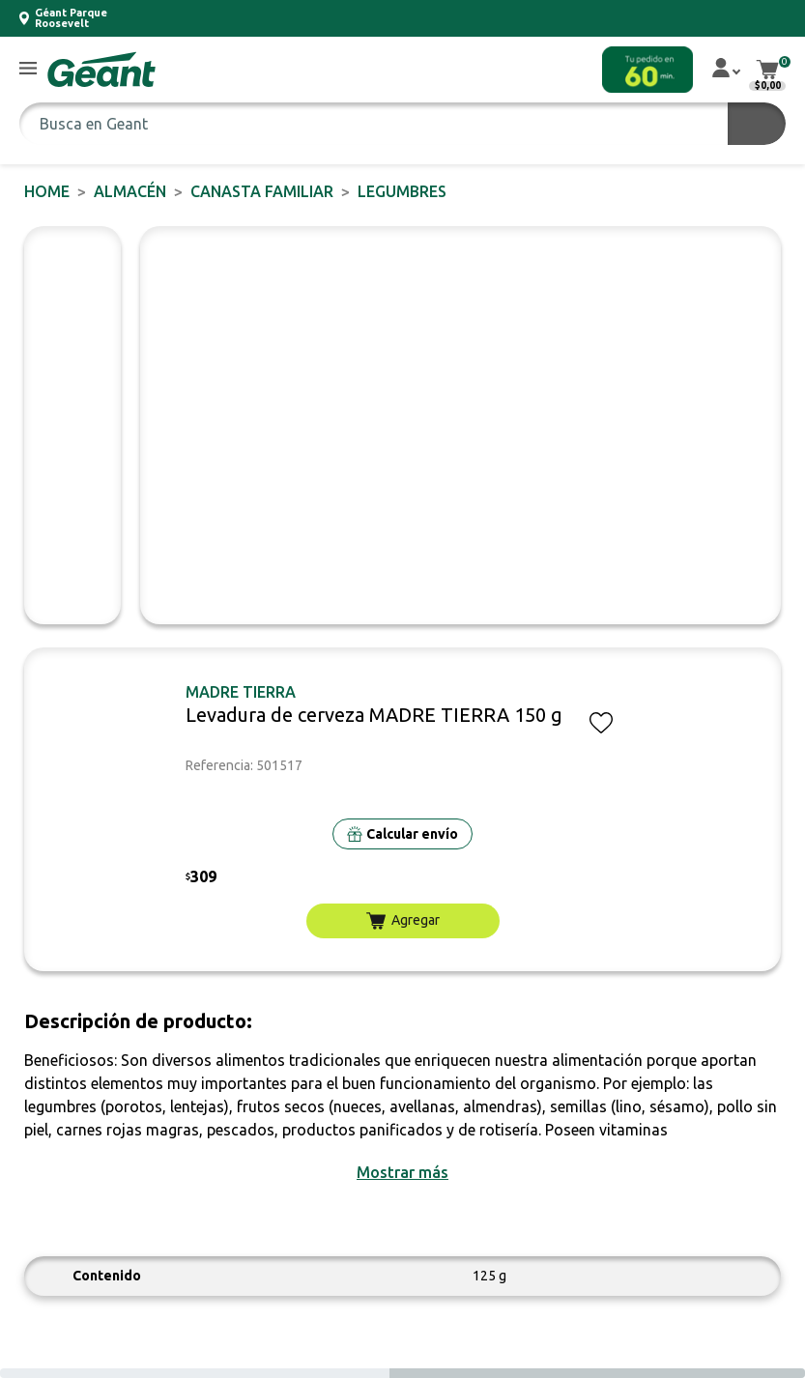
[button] (28, 69)
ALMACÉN (130, 191)
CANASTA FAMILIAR (261, 191)
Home (47, 191)
